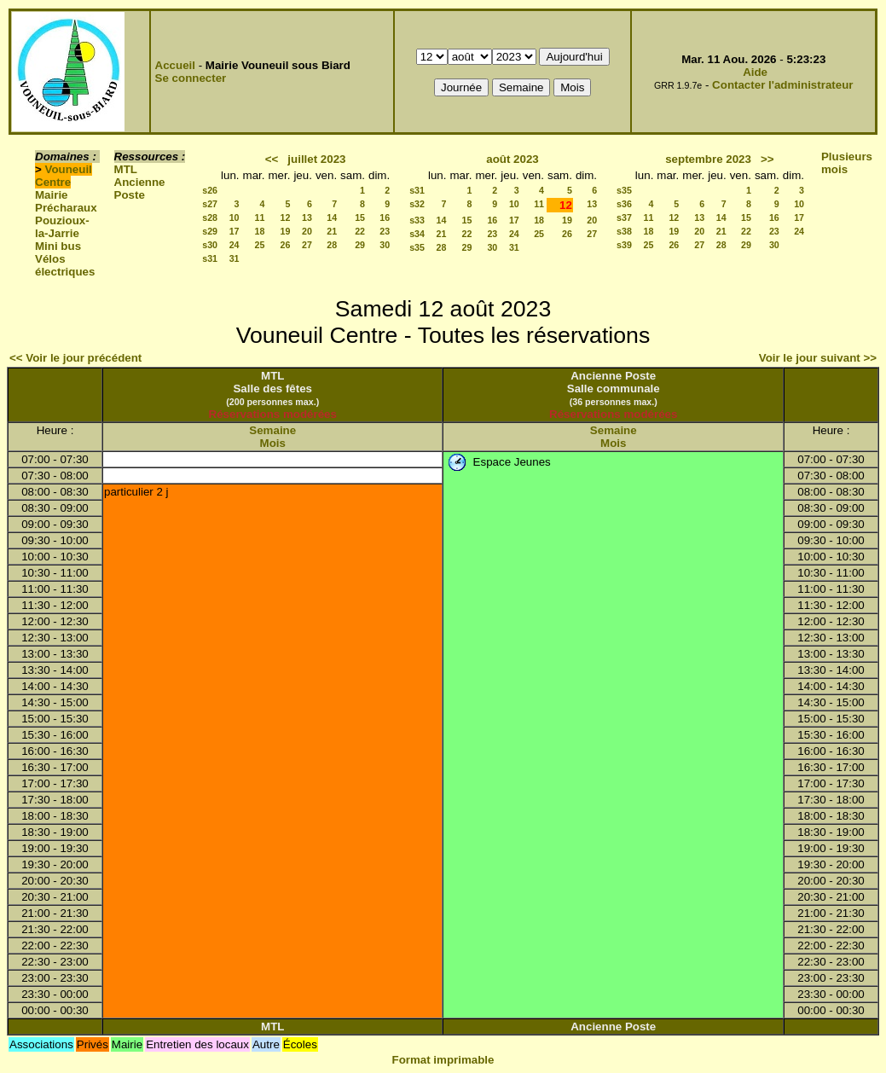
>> (767, 159)
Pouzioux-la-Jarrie (62, 227)
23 (384, 231)
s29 (209, 231)
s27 (209, 204)
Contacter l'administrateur (782, 84)
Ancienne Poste (139, 188)
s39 (624, 245)
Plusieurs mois (846, 163)
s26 (209, 190)
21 (332, 231)
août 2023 (512, 159)
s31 (209, 258)
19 (286, 231)
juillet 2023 (316, 159)
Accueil (175, 65)
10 (234, 217)
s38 (624, 231)
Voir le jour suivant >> (818, 357)
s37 (624, 217)
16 (384, 217)
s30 (209, 245)
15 (360, 217)
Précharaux (66, 207)
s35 (417, 247)
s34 (417, 234)
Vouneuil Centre (63, 175)
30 (384, 245)
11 (260, 217)
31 (234, 258)
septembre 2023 (708, 159)
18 (260, 231)
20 (307, 231)
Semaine (272, 430)
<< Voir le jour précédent (75, 357)
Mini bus (58, 246)
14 (332, 217)
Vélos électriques (65, 265)
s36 (624, 204)
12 (286, 217)
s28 (209, 217)
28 (332, 245)
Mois (273, 443)
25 (260, 245)
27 (307, 245)
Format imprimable (443, 1059)
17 (234, 231)
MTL (125, 169)
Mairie (51, 194)
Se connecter (191, 78)
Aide (755, 72)
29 (360, 245)
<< (272, 159)
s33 (417, 220)
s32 (417, 204)
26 (286, 245)
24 (234, 245)
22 (360, 231)
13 (307, 217)
